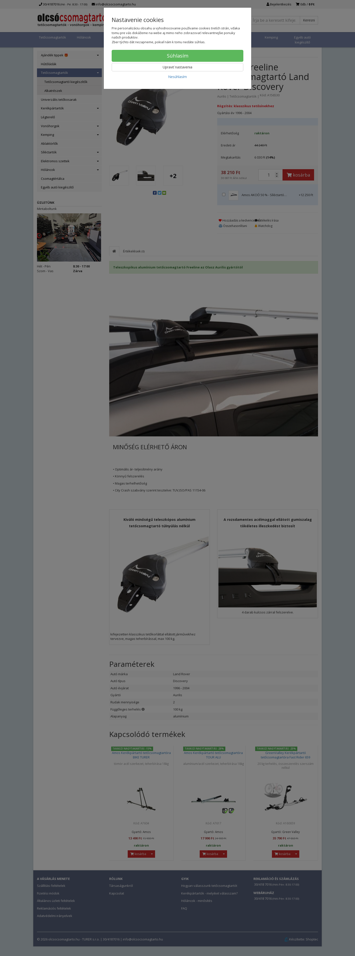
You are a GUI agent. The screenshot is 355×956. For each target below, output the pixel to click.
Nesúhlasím (177, 76)
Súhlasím (177, 55)
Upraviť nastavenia (177, 67)
